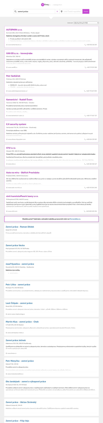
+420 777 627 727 (91, 115)
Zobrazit (70, 23)
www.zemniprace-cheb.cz (16, 332)
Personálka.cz (75, 219)
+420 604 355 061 (91, 139)
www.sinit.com (12, 211)
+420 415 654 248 (91, 187)
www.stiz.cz (12, 164)
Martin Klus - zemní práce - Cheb (22, 321)
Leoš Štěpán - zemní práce (19, 303)
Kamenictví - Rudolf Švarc (19, 99)
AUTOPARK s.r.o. (14, 29)
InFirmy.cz (45, 4)
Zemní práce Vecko (15, 245)
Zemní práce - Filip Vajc (17, 420)
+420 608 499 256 (91, 211)
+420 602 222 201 (91, 44)
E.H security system (16, 124)
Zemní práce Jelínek (16, 340)
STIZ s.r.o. (11, 148)
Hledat (86, 11)
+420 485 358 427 (91, 164)
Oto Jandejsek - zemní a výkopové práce (26, 381)
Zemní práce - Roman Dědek (20, 226)
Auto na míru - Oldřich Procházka (22, 172)
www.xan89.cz (12, 67)
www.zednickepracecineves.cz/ (18, 91)
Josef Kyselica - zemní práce (20, 264)
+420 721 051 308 (92, 67)
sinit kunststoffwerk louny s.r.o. (22, 196)
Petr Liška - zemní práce (18, 284)
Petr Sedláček (13, 76)
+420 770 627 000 (91, 91)
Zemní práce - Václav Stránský (21, 402)
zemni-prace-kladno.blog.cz (16, 314)
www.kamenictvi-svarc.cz (16, 115)
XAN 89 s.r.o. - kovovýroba (19, 53)
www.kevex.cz (12, 353)
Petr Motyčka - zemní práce (20, 360)
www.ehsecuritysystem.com (17, 139)
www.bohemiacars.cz (14, 44)
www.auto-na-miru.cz (15, 187)
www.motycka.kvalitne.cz (15, 374)
